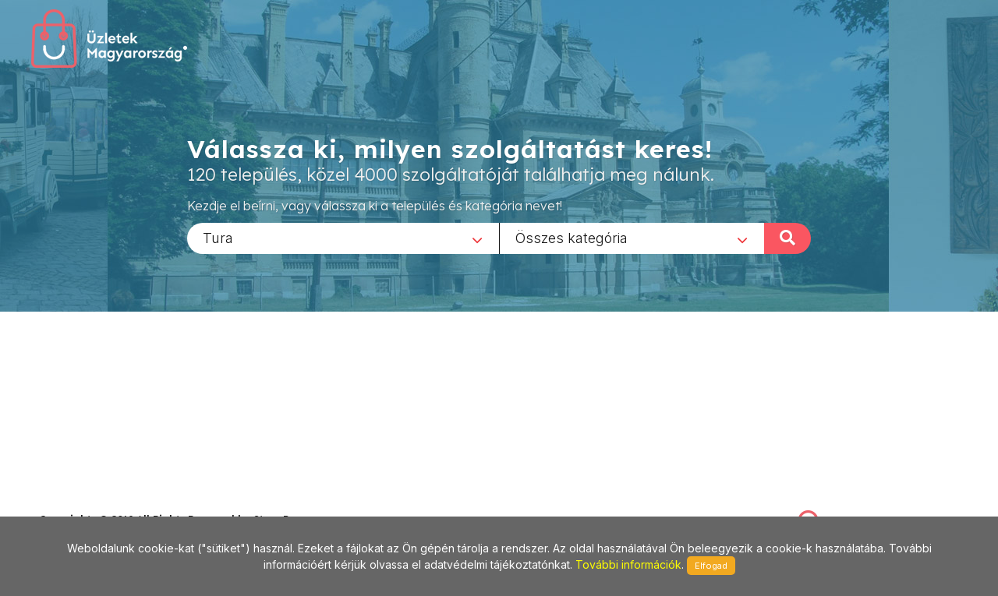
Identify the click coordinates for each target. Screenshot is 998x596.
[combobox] (343, 237)
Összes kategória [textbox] (571, 237)
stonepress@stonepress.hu (102, 502)
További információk (628, 564)
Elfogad (711, 565)
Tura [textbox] (218, 237)
